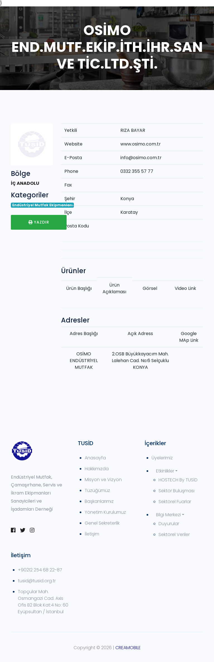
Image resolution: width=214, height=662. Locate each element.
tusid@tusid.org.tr (37, 581)
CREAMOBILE (128, 647)
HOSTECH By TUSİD (178, 480)
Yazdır (38, 222)
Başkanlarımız (99, 501)
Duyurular (169, 523)
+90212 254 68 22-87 (40, 570)
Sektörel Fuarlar (175, 501)
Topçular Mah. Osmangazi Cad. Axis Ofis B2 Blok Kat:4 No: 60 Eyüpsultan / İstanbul (43, 601)
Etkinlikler (165, 471)
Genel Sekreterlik (102, 523)
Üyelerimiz (162, 458)
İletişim (92, 534)
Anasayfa (95, 458)
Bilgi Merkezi (168, 514)
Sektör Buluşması (176, 491)
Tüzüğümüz (97, 490)
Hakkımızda (97, 468)
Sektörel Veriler (174, 534)
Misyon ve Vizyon (103, 479)
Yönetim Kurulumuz (105, 512)
